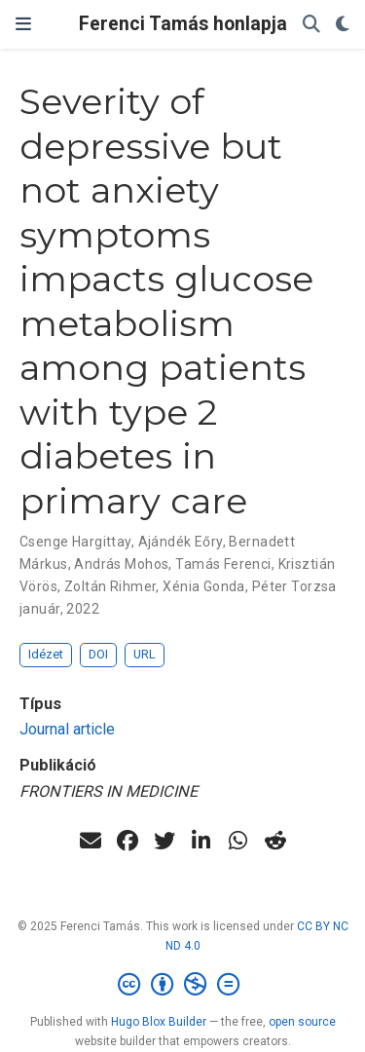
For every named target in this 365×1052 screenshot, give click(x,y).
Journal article (67, 729)
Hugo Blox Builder (158, 1022)
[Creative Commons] (182, 984)
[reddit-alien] (275, 840)
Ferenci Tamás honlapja (183, 24)
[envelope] (90, 840)
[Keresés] (311, 25)
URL (144, 654)
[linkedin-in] (201, 840)
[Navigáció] (23, 24)
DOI (98, 654)
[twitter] (164, 840)
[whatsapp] (238, 840)
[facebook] (127, 840)
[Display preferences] (342, 25)
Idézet (45, 654)
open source (302, 1022)
